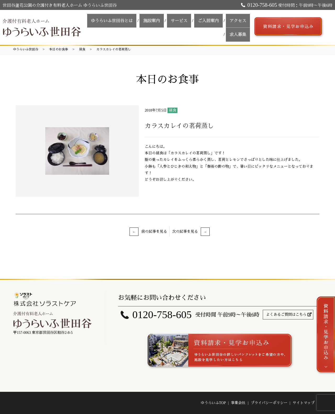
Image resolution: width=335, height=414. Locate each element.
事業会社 (238, 403)
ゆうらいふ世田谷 (25, 49)
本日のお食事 (58, 49)
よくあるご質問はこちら (286, 315)
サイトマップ (304, 403)
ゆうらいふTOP (213, 403)
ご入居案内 (213, 22)
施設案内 (163, 22)
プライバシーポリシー (269, 403)
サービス (187, 22)
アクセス (239, 22)
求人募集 (239, 31)
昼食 (82, 49)
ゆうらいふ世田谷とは (126, 22)
